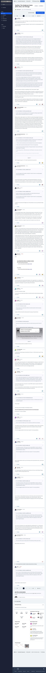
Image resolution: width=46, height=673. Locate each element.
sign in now (34, 610)
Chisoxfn (27, 555)
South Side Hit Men (28, 70)
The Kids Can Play (28, 36)
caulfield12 (18, 18)
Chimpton (18, 388)
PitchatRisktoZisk (19, 366)
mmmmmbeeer (19, 209)
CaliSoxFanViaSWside (20, 107)
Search (3, 4)
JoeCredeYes (28, 111)
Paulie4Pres (19, 294)
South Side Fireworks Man (21, 134)
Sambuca (18, 305)
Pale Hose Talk (28, 9)
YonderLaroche (19, 225)
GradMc (18, 433)
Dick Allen (18, 484)
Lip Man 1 (18, 67)
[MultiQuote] (15, 30)
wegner (18, 187)
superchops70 (19, 9)
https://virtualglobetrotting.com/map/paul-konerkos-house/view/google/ (27, 426)
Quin (26, 338)
